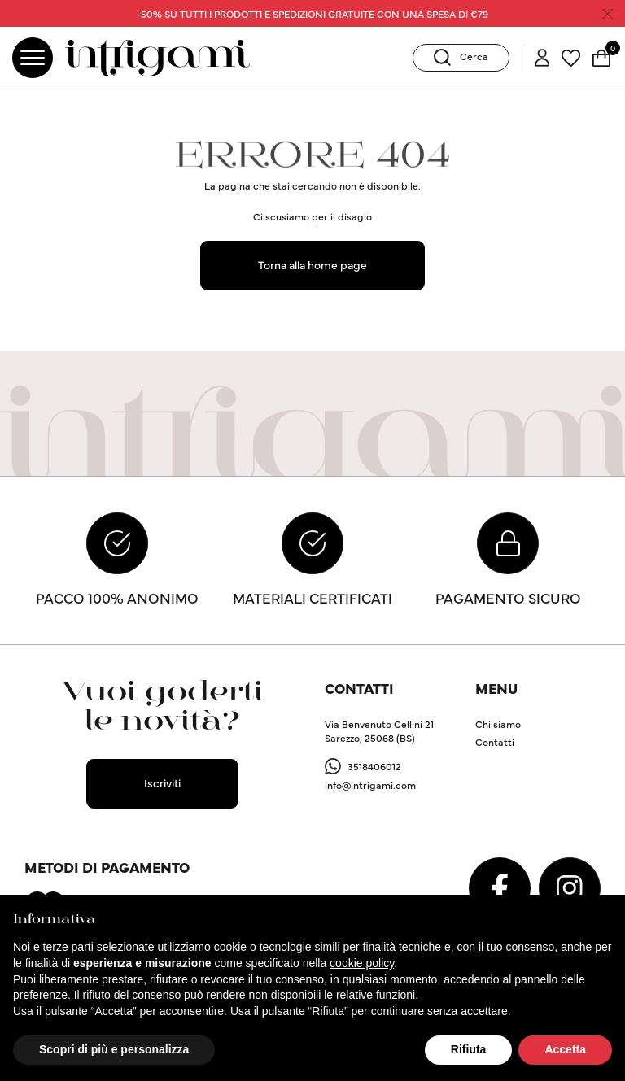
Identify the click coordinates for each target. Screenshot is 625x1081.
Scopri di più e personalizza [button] (114, 1049)
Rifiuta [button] (469, 1049)
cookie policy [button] (362, 963)
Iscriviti (162, 783)
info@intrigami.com (370, 785)
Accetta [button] (565, 1049)
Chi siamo (498, 723)
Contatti (494, 741)
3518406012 (374, 767)
